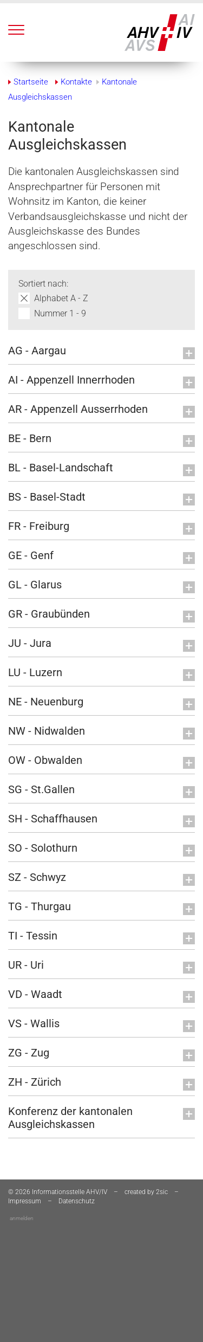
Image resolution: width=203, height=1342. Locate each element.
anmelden (22, 1218)
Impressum (24, 1201)
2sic (162, 1192)
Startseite (31, 82)
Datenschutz (76, 1201)
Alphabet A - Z (61, 298)
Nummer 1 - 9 (60, 313)
